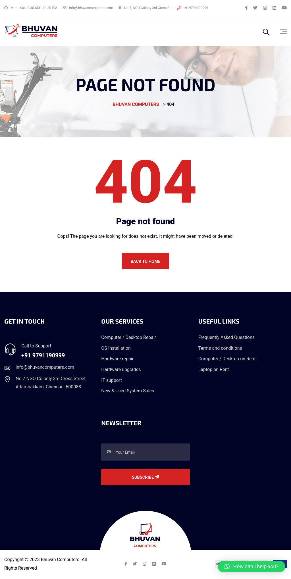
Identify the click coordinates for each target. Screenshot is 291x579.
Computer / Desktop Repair (128, 338)
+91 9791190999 (43, 356)
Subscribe (145, 478)
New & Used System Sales (127, 392)
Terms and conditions (220, 349)
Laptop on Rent (213, 370)
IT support (111, 381)
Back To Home (145, 261)
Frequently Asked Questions (226, 338)
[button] (251, 566)
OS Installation (115, 349)
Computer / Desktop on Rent (227, 360)
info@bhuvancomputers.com (88, 8)
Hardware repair (117, 360)
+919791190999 (192, 8)
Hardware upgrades (121, 370)
